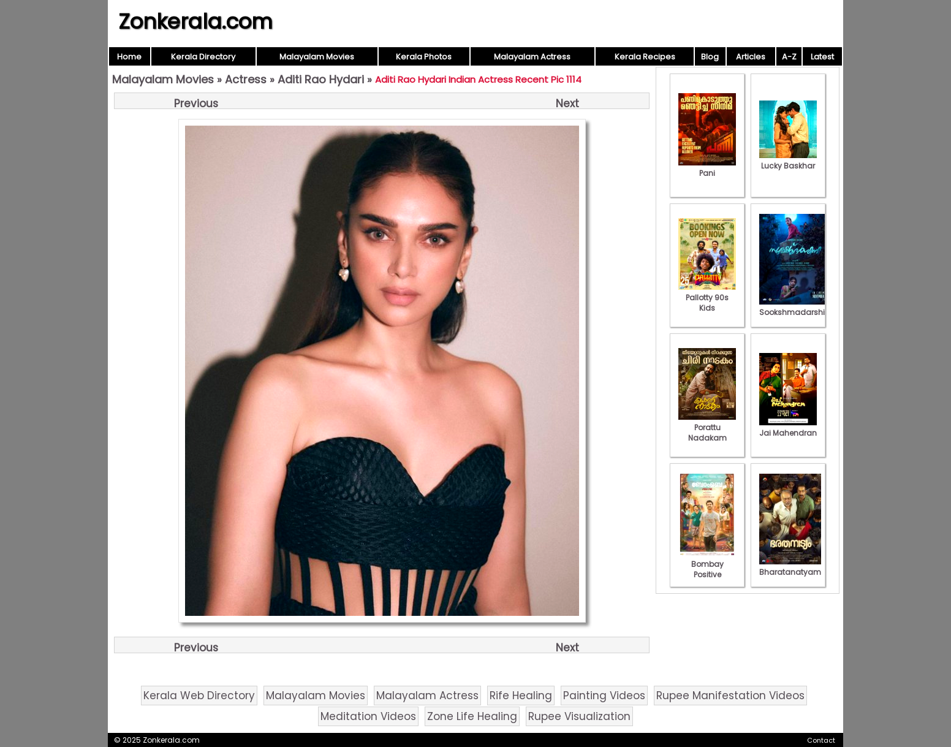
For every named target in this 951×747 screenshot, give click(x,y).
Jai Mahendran (788, 427)
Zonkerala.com (195, 21)
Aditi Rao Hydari (321, 79)
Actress (246, 79)
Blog (710, 57)
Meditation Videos (368, 716)
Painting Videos (604, 695)
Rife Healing (521, 695)
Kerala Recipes (645, 57)
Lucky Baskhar (788, 160)
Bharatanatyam (790, 566)
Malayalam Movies (316, 57)
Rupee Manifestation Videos (730, 695)
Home (129, 57)
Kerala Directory (203, 57)
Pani (707, 167)
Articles (750, 57)
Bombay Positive (707, 564)
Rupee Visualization (579, 716)
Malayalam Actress (532, 57)
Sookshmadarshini (795, 307)
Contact (821, 740)
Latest (822, 57)
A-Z (789, 57)
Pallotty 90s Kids (707, 297)
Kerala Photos (424, 57)
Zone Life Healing (472, 716)
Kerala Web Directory (199, 695)
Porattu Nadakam (707, 427)
